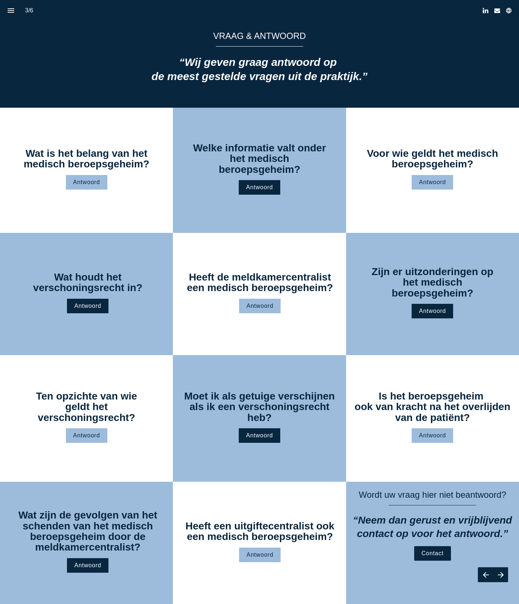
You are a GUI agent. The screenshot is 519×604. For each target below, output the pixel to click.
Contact (432, 553)
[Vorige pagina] (485, 574)
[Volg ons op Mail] (497, 10)
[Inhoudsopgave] (10, 10)
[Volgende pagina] (500, 574)
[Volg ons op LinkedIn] (485, 10)
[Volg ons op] (509, 10)
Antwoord (86, 182)
